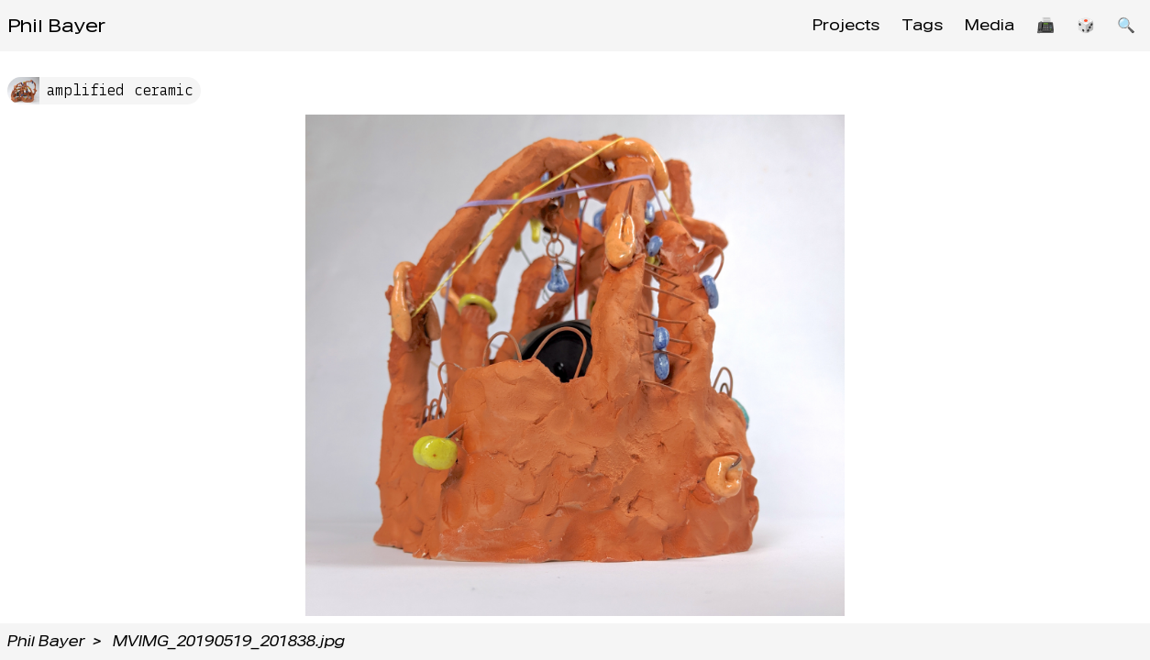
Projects (846, 25)
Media (989, 25)
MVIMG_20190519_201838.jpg (229, 641)
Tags (922, 25)
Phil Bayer (56, 26)
